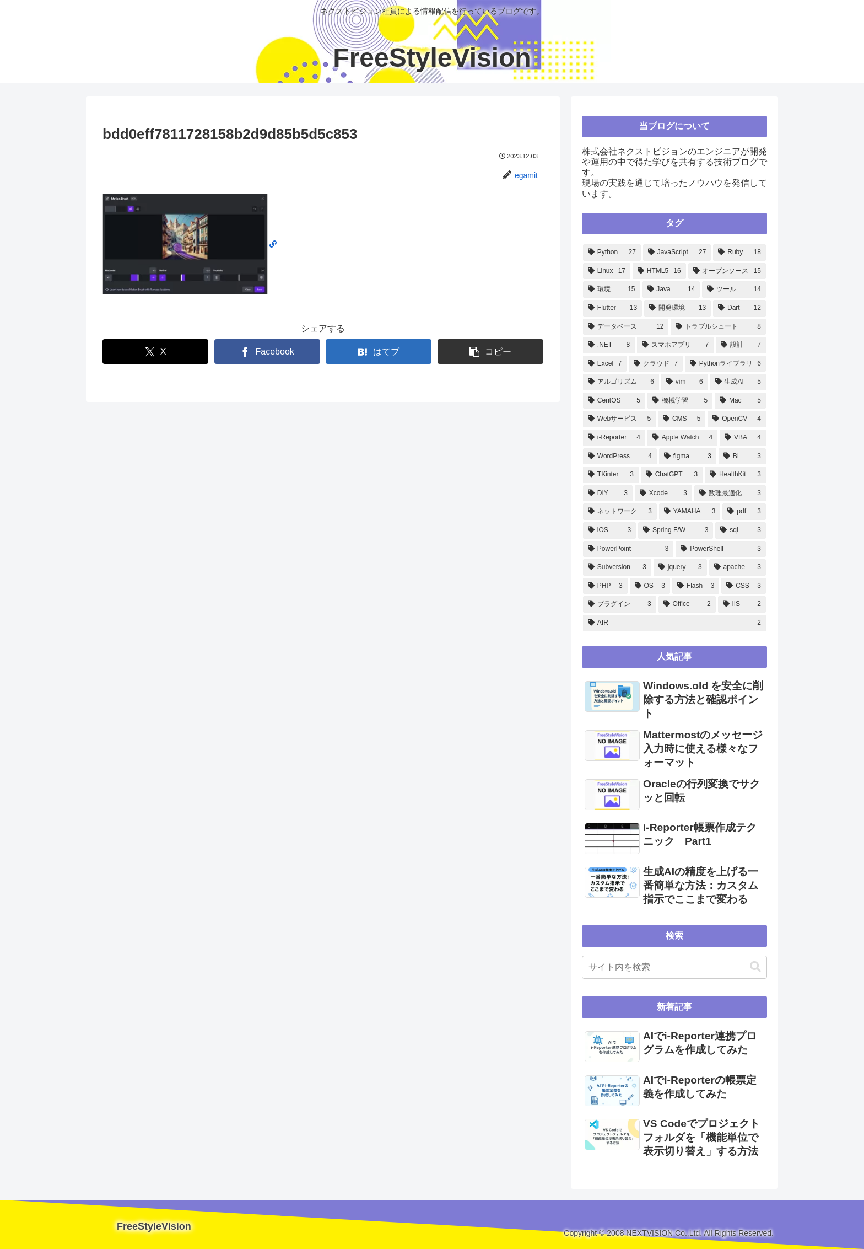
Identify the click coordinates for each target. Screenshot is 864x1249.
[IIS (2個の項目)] (742, 604)
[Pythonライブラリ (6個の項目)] (725, 364)
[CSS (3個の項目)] (743, 586)
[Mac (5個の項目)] (740, 401)
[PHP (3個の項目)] (605, 586)
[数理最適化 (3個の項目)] (730, 493)
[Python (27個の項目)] (612, 252)
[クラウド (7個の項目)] (656, 364)
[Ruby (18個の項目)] (739, 252)
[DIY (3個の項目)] (608, 493)
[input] (674, 967)
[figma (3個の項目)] (687, 456)
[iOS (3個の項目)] (609, 530)
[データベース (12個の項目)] (625, 327)
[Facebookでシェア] (267, 351)
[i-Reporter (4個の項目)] (614, 438)
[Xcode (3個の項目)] (663, 493)
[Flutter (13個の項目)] (612, 308)
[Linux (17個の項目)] (606, 271)
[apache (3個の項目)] (737, 567)
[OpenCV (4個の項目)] (737, 419)
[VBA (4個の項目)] (743, 438)
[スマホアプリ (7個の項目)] (675, 345)
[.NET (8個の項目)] (609, 345)
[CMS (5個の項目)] (681, 419)
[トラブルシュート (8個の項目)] (718, 327)
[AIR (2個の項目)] (674, 623)
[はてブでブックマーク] (378, 351)
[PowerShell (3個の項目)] (721, 549)
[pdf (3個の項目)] (744, 511)
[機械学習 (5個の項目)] (679, 401)
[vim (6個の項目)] (684, 382)
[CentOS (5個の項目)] (614, 401)
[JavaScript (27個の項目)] (677, 252)
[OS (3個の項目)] (650, 586)
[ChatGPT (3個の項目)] (672, 475)
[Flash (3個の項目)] (695, 586)
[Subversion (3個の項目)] (617, 567)
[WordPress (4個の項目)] (620, 456)
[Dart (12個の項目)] (739, 308)
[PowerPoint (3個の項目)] (628, 549)
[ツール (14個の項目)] (734, 289)
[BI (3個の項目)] (742, 456)
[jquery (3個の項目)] (680, 567)
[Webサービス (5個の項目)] (619, 419)
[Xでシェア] (155, 351)
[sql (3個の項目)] (740, 530)
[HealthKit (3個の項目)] (735, 475)
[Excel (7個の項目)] (605, 364)
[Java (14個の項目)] (671, 289)
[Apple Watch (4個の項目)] (682, 438)
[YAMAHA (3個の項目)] (690, 511)
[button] (490, 351)
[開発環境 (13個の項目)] (677, 308)
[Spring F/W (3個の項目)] (675, 530)
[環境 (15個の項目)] (611, 289)
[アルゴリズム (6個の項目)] (621, 382)
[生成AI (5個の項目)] (738, 382)
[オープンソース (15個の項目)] (727, 271)
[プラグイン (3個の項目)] (619, 604)
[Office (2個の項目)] (687, 604)
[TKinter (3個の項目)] (611, 475)
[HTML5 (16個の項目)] (659, 271)
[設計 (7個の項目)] (741, 345)
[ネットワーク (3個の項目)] (620, 511)
